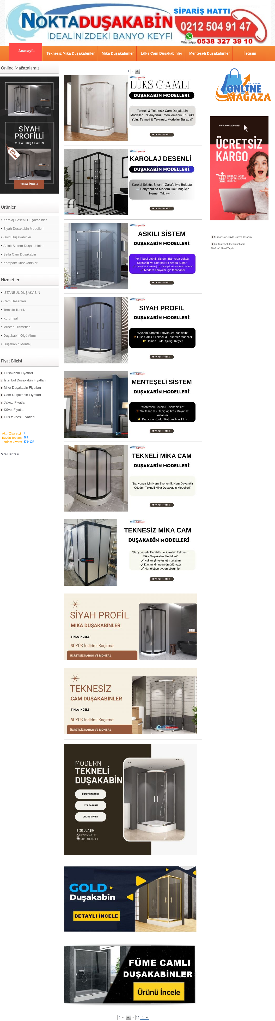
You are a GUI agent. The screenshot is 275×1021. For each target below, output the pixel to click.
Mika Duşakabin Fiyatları (22, 388)
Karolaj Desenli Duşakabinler (25, 220)
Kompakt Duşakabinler (20, 263)
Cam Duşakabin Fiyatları (22, 395)
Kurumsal (10, 318)
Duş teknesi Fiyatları (19, 417)
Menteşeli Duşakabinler (209, 53)
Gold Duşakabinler (17, 237)
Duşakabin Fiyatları (18, 373)
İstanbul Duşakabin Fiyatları (25, 380)
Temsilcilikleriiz (14, 310)
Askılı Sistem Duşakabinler (23, 246)
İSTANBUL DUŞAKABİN (21, 293)
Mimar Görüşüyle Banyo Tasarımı (233, 237)
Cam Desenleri (14, 301)
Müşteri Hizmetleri (16, 327)
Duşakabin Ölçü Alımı (19, 335)
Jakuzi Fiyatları (15, 402)
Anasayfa (26, 51)
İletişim (249, 53)
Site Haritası (10, 454)
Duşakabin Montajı (17, 344)
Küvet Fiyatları (15, 410)
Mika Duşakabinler (118, 53)
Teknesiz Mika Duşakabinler (70, 53)
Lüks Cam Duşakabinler (161, 53)
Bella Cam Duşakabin (19, 254)
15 (137, 1017)
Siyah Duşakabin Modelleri (23, 229)
